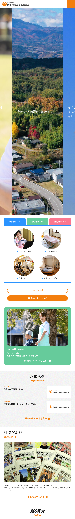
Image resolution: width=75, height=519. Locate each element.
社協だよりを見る (36, 497)
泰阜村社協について (37, 298)
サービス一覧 (37, 290)
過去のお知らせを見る (36, 418)
